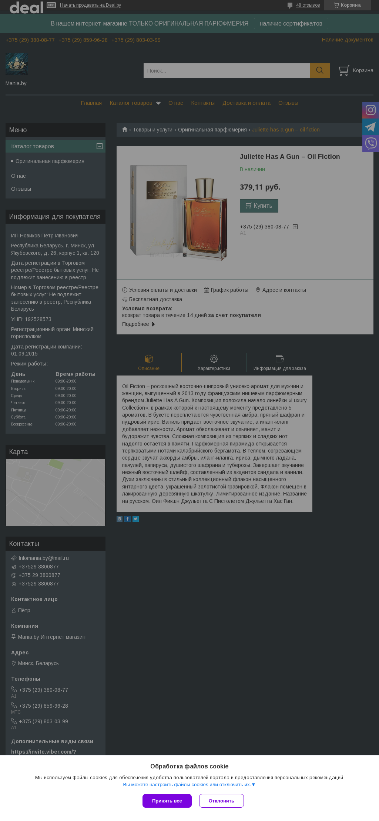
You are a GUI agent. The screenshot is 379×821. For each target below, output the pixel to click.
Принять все (167, 801)
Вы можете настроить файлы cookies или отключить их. (187, 784)
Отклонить (221, 801)
